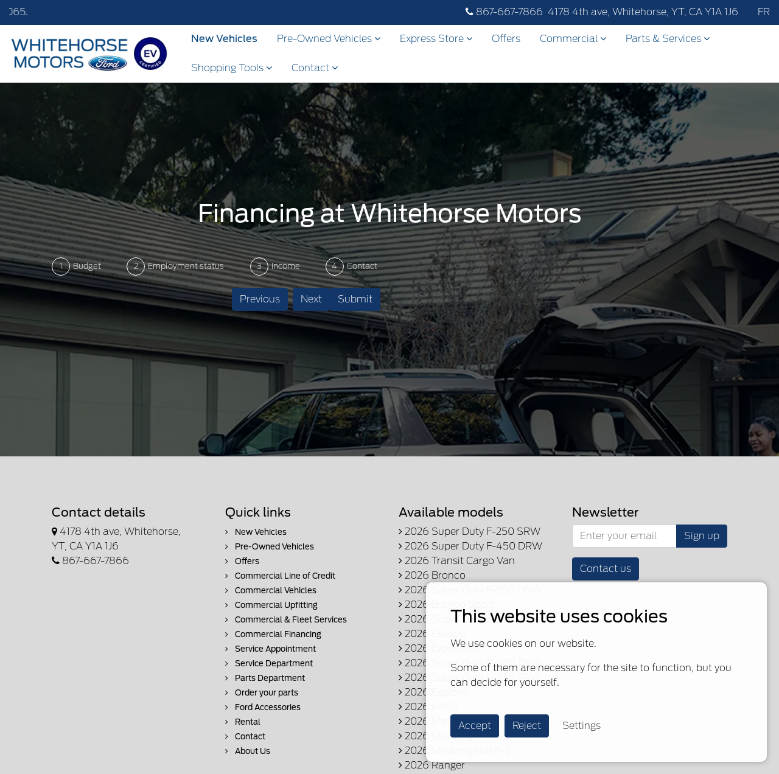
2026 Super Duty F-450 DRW (470, 546)
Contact (315, 68)
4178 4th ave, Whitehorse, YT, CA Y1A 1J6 (643, 12)
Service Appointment (270, 649)
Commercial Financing (273, 634)
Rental (242, 722)
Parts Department (265, 678)
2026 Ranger (432, 765)
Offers (506, 38)
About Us (247, 751)
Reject (526, 725)
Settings (581, 725)
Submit (355, 299)
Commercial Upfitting (271, 605)
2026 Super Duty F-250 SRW (469, 531)
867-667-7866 (504, 12)
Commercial (573, 38)
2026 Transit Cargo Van (457, 561)
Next (311, 299)
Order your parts (261, 692)
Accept (474, 725)
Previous (260, 299)
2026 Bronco (432, 575)
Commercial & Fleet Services (286, 619)
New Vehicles (224, 38)
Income (285, 266)
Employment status (186, 266)
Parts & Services (668, 38)
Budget (87, 266)
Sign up (701, 536)
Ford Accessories (263, 707)
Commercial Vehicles (270, 590)
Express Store (436, 38)
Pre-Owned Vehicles (328, 38)
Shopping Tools (231, 68)
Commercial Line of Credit (280, 575)
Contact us (605, 568)
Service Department (269, 663)
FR (764, 12)
